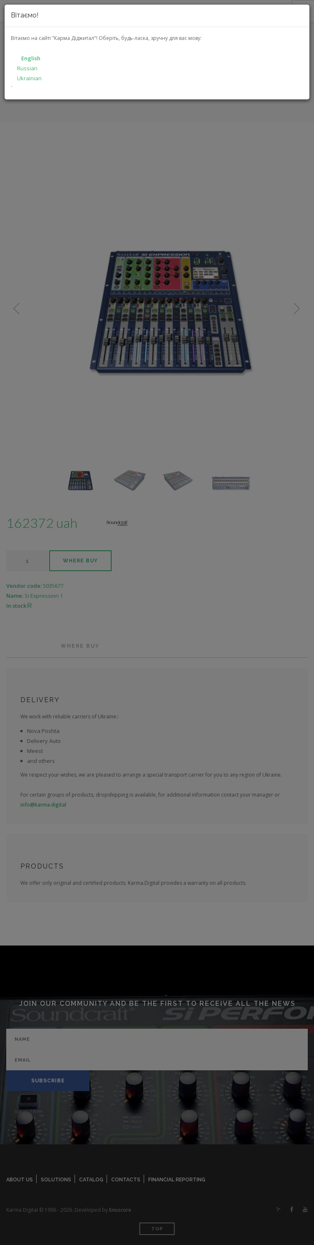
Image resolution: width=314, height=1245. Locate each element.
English (30, 58)
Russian (27, 68)
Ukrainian (29, 78)
